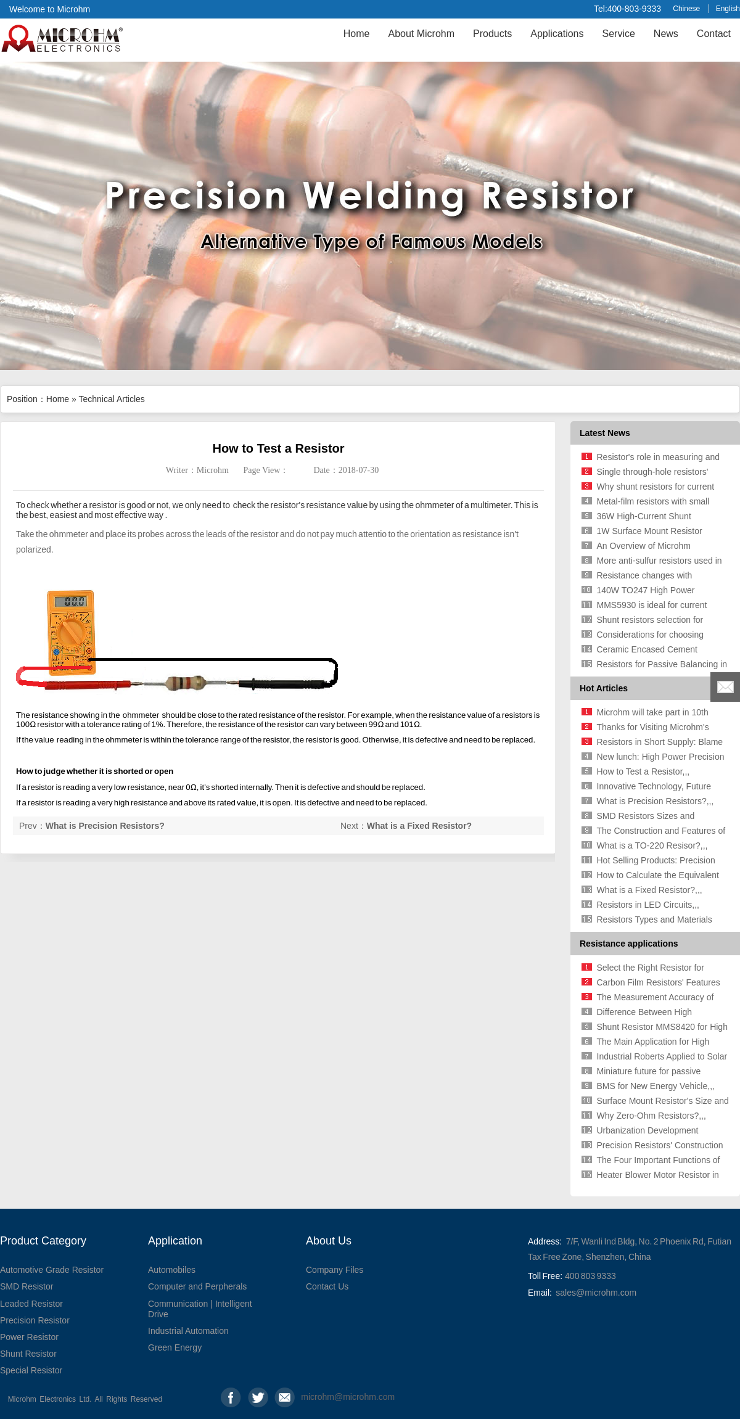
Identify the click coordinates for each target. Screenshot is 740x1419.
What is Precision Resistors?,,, (655, 801)
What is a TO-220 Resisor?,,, (652, 845)
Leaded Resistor (31, 1304)
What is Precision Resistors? (105, 826)
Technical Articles (111, 399)
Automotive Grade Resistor (52, 1270)
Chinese (686, 8)
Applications (556, 33)
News (666, 33)
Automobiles (171, 1270)
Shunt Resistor (28, 1354)
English (728, 8)
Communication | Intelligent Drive (200, 1309)
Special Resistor (31, 1370)
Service (618, 33)
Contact (714, 33)
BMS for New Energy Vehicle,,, (656, 1086)
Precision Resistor (35, 1320)
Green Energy (175, 1347)
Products (492, 33)
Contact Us (327, 1286)
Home (356, 33)
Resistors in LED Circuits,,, (648, 905)
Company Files (334, 1270)
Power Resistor (29, 1337)
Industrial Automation (188, 1331)
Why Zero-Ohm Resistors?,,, (651, 1116)
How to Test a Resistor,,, (643, 771)
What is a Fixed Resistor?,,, (649, 890)
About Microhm (421, 33)
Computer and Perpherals (197, 1286)
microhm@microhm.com (311, 1397)
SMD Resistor (26, 1286)
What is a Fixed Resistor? (419, 826)
